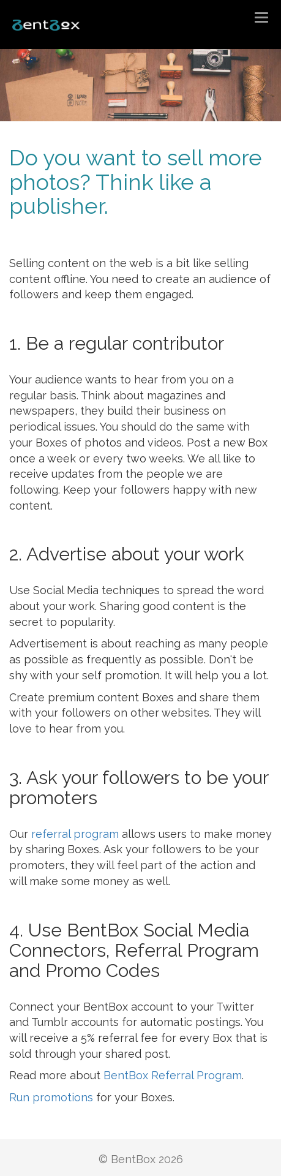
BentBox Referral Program (172, 1075)
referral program (75, 833)
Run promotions (51, 1097)
